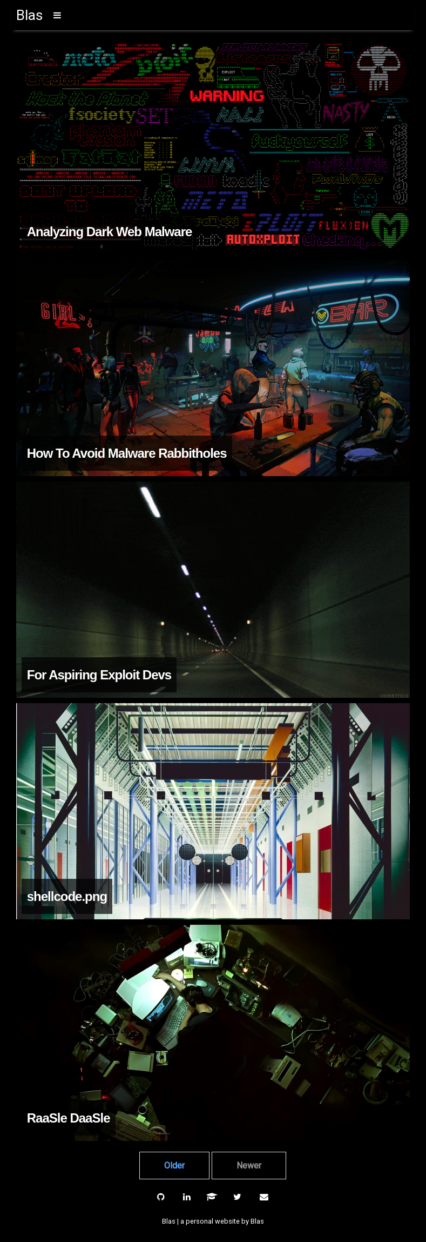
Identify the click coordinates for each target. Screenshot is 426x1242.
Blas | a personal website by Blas (213, 1221)
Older (174, 1165)
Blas (29, 15)
